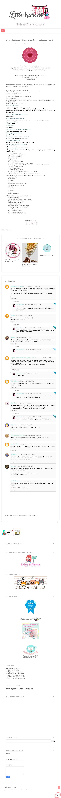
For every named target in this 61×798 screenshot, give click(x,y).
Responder (13, 301)
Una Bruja (14, 384)
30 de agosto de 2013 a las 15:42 (33, 396)
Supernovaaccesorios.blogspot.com (22, 360)
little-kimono (19, 166)
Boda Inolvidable (18, 169)
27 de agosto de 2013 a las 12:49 (33, 375)
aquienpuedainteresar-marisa (16, 188)
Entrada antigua (55, 524)
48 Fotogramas (28, 166)
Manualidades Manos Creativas (33, 167)
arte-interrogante (12, 180)
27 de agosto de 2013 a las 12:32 (33, 330)
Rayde (13, 318)
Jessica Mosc (15, 447)
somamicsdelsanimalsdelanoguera (17, 186)
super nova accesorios (14, 196)
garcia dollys (11, 193)
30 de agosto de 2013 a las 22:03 (24, 405)
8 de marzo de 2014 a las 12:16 (33, 438)
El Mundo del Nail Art (18, 438)
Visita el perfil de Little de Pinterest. (19, 691)
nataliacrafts (11, 183)
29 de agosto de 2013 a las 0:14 (26, 384)
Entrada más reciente (7, 524)
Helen (13, 340)
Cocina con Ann (46, 70)
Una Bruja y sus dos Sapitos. (31, 80)
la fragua (10, 194)
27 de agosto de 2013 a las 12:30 (33, 307)
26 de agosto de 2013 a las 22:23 (43, 360)
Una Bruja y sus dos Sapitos (31, 103)
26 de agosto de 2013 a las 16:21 (23, 318)
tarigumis (10, 189)
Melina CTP (14, 457)
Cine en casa (45, 167)
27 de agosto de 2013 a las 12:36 (33, 352)
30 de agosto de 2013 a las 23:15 (33, 419)
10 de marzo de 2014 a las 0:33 (26, 457)
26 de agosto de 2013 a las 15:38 (31, 289)
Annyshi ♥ (14, 469)
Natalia (13, 406)
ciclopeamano (11, 181)
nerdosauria (11, 191)
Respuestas (16, 304)
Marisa (13, 427)
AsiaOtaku (10, 169)
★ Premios (8, 232)
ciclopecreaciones (17, 289)
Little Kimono (20, 307)
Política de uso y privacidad (8, 790)
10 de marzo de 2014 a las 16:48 (28, 483)
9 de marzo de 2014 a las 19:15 (27, 447)
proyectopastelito (12, 185)
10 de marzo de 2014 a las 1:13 (25, 469)
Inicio (32, 524)
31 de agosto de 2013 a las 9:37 (24, 427)
